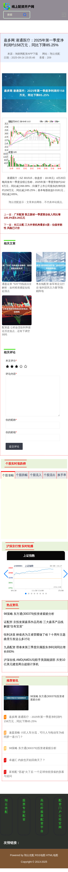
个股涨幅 (8, 475)
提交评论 (14, 446)
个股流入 (36, 474)
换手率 (61, 474)
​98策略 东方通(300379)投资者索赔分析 (32, 748)
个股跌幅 (22, 474)
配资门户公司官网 (60, 814)
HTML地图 (52, 855)
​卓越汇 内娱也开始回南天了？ (27, 759)
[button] (6, 574)
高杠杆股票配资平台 (41, 816)
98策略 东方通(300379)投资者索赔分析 (29, 613)
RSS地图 (40, 855)
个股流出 (49, 474)
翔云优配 (6, 806)
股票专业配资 (23, 810)
